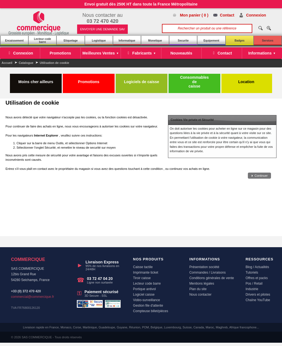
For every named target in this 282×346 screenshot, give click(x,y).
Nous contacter (200, 294)
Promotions (88, 79)
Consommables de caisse (194, 81)
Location (246, 79)
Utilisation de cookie (54, 62)
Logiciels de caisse (141, 79)
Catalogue (26, 62)
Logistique (99, 40)
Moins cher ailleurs (35, 79)
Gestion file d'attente (148, 305)
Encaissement (14, 40)
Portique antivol (144, 289)
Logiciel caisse (143, 294)
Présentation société (204, 267)
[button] (259, 176)
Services (267, 40)
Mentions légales (201, 283)
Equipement (211, 40)
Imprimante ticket (145, 272)
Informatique (127, 40)
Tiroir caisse (142, 278)
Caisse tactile (143, 267)
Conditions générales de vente (211, 278)
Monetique (155, 40)
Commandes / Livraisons (207, 272)
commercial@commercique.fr (32, 297)
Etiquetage (71, 40)
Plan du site (198, 289)
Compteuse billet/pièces (150, 311)
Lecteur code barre (42, 40)
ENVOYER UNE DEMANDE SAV (102, 29)
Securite (183, 40)
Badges (240, 40)
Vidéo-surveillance (146, 300)
